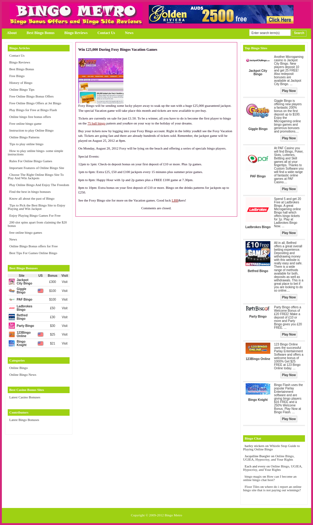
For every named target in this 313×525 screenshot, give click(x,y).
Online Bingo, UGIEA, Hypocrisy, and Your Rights (268, 457)
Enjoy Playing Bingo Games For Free (35, 215)
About (12, 33)
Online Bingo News (22, 374)
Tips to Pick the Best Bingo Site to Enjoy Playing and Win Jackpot (36, 206)
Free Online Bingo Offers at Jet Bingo (35, 103)
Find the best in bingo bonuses (30, 191)
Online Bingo (18, 368)
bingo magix (253, 476)
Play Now (289, 91)
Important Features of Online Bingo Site (36, 168)
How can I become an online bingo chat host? (270, 478)
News (129, 33)
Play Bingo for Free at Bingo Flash (33, 110)
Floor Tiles (252, 486)
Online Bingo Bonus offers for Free (33, 246)
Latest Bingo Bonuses (24, 420)
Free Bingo (16, 76)
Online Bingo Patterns (24, 137)
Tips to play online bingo (26, 144)
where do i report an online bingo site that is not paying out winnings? (272, 488)
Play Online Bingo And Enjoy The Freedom (39, 185)
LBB (175, 200)
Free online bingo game (25, 123)
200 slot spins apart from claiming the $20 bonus (37, 224)
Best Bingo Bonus (40, 33)
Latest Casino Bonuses (24, 397)
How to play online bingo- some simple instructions (35, 152)
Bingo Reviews (76, 33)
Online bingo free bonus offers (30, 117)
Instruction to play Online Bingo (31, 130)
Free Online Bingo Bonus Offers (31, 96)
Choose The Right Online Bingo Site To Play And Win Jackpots (36, 176)
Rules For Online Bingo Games (30, 161)
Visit (65, 282)
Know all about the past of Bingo (31, 198)
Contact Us (106, 33)
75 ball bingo (96, 123)
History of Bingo (20, 83)
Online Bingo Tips (21, 89)
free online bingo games (25, 232)
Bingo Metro (173, 515)
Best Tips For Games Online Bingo (33, 253)
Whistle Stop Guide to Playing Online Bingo (271, 447)
